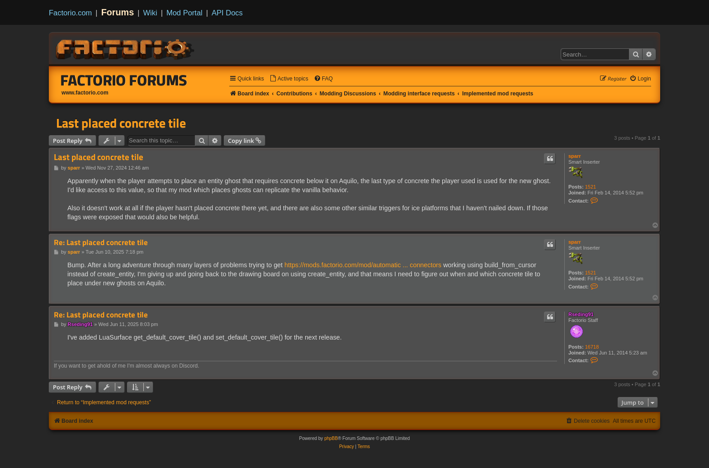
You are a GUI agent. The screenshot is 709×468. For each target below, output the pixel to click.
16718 (592, 347)
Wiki (150, 13)
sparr (574, 156)
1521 (590, 186)
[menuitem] (288, 79)
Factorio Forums (124, 80)
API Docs (227, 13)
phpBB (331, 438)
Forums (117, 12)
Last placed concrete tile (121, 122)
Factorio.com (70, 13)
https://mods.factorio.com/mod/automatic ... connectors (362, 265)
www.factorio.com (85, 93)
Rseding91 (581, 314)
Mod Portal (184, 13)
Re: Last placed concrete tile (101, 242)
